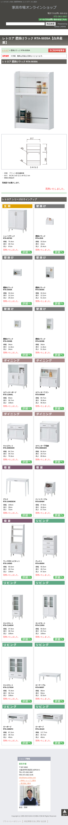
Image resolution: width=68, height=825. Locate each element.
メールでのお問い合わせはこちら (53, 19)
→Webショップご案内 (27, 780)
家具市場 (34, 7)
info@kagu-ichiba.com (27, 777)
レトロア (5, 50)
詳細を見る (26, 252)
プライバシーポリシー (12, 821)
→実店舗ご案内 (25, 783)
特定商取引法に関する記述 (35, 821)
